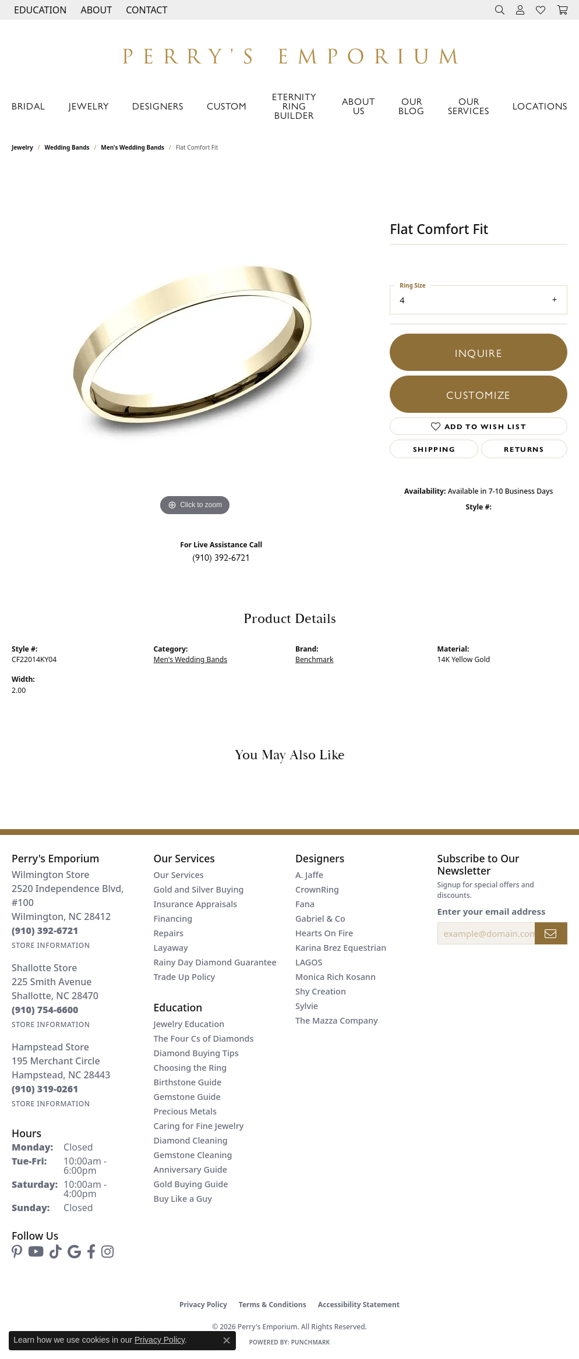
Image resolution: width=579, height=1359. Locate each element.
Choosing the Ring (190, 1067)
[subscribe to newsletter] (551, 933)
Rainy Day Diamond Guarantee (215, 962)
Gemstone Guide (187, 1096)
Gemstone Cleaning (193, 1154)
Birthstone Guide (188, 1082)
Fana (305, 903)
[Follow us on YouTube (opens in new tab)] (36, 1252)
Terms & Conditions (272, 1305)
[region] (195, 344)
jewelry (22, 147)
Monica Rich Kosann (335, 976)
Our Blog (411, 105)
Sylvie (306, 1005)
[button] (39, 10)
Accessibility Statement (359, 1305)
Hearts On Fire (324, 933)
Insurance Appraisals (196, 903)
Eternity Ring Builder (294, 106)
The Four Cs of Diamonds (204, 1038)
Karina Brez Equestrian (340, 947)
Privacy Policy (203, 1305)
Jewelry (89, 105)
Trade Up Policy (185, 976)
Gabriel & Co (320, 918)
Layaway (171, 947)
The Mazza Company (336, 1020)
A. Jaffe (309, 874)
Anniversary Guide (191, 1169)
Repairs (168, 933)
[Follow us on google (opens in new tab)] (74, 1252)
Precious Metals (185, 1111)
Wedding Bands (67, 147)
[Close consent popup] (226, 1340)
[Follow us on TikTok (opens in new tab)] (56, 1252)
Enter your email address (491, 911)
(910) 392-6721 (221, 557)
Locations (540, 105)
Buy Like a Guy (183, 1198)
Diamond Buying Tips (196, 1053)
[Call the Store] (45, 930)
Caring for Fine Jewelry (199, 1125)
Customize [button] (478, 394)
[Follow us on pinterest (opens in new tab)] (17, 1252)
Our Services (468, 105)
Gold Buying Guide (191, 1184)
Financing (173, 918)
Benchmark (314, 659)
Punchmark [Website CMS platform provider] (310, 1342)
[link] (145, 10)
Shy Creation (320, 991)
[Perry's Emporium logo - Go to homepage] (289, 53)
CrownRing (317, 889)
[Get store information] (51, 945)
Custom (226, 105)
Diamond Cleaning (191, 1140)
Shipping (434, 449)
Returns (524, 449)
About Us (358, 105)
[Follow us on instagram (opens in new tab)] (107, 1252)
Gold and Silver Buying (199, 889)
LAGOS (308, 962)
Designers (157, 105)
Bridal (28, 105)
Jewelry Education (189, 1023)
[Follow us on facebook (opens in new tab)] (91, 1252)
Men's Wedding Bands (132, 147)
